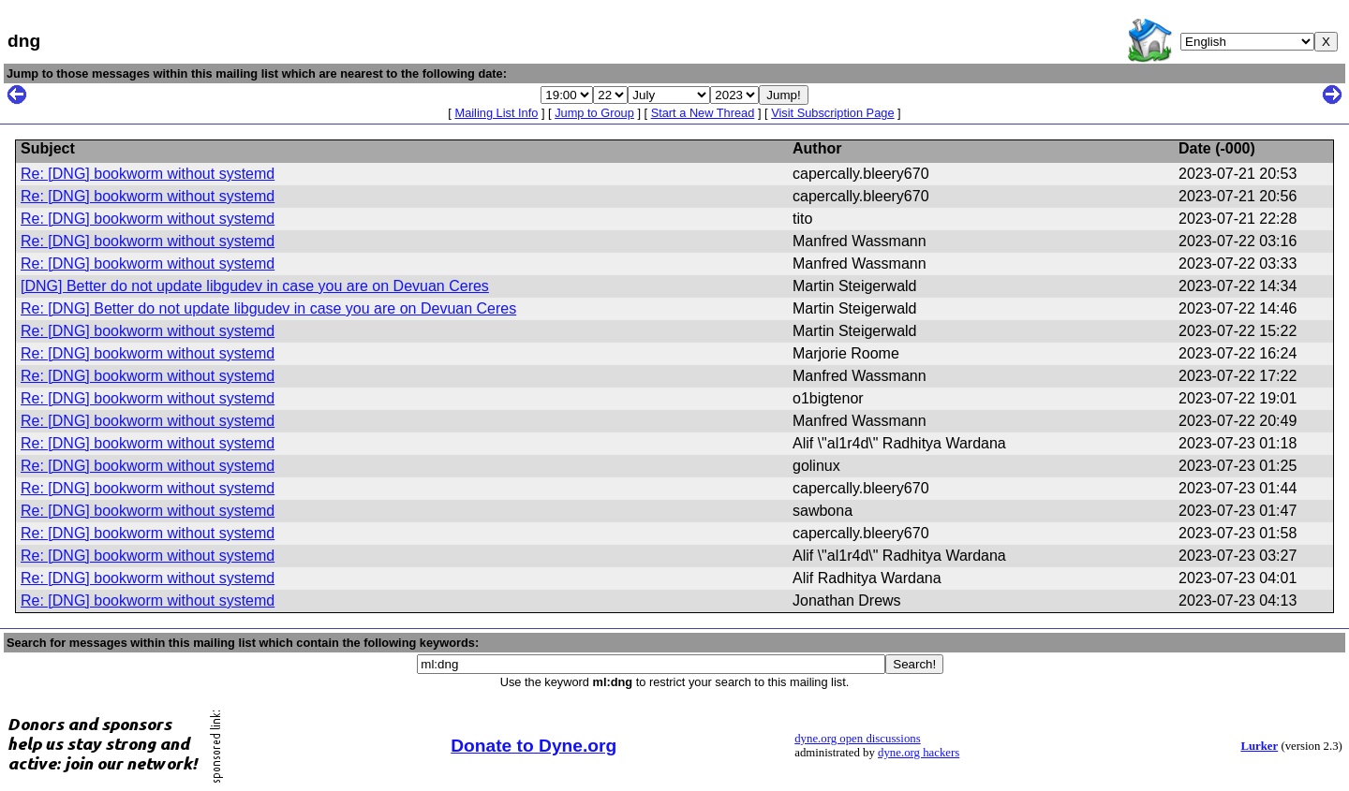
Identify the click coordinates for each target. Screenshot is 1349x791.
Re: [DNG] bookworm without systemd (147, 174)
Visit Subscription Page (832, 113)
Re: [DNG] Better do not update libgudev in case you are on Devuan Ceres (268, 308)
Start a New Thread (703, 113)
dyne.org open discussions (857, 738)
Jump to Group (594, 113)
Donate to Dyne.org (533, 745)
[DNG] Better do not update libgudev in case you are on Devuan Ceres (255, 286)
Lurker (1259, 746)
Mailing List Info (496, 113)
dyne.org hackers (918, 752)
